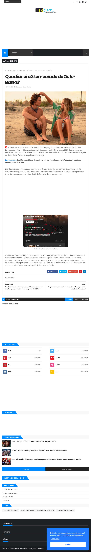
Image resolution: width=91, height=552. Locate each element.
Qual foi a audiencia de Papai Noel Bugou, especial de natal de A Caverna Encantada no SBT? (47, 459)
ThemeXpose (14, 549)
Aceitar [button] (68, 544)
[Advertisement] (45, 31)
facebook (84, 300)
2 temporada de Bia (27, 511)
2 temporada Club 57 (10, 490)
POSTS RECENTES (24, 469)
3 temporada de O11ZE (10, 493)
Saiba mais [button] (55, 539)
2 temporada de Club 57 (45, 511)
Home (7, 70)
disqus (76, 300)
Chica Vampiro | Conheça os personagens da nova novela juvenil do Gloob (40, 450)
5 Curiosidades (8, 497)
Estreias (12, 70)
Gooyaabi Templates (36, 549)
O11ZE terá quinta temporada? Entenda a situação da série (34, 441)
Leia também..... (11, 160)
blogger (69, 300)
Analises (6, 501)
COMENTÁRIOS (67, 469)
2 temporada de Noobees (65, 511)
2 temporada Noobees (10, 511)
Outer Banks (20, 70)
